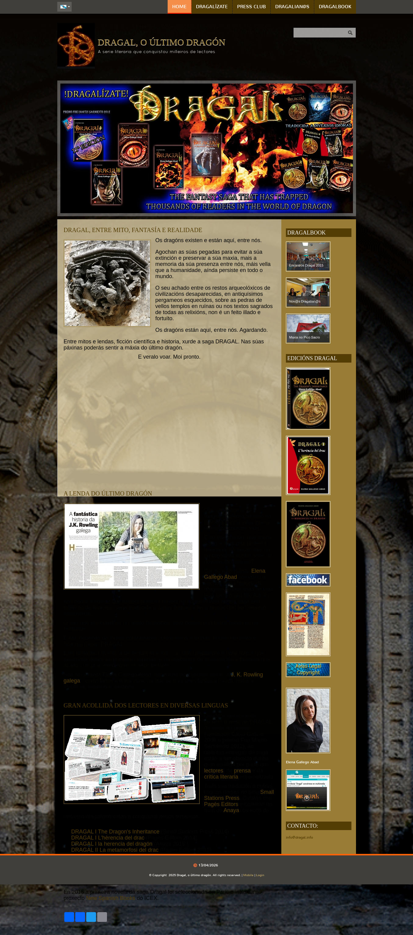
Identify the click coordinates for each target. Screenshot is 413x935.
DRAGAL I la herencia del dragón (111, 844)
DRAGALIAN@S (292, 7)
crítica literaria (221, 777)
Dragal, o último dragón (162, 42)
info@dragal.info (299, 837)
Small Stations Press (239, 795)
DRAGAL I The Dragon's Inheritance (115, 832)
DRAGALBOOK (335, 7)
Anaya (231, 810)
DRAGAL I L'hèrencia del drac (107, 838)
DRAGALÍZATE (212, 7)
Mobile (248, 875)
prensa (243, 771)
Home (179, 7)
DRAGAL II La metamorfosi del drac (114, 850)
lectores (213, 771)
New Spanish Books (110, 898)
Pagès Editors (221, 804)
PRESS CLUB (251, 7)
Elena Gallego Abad (234, 574)
